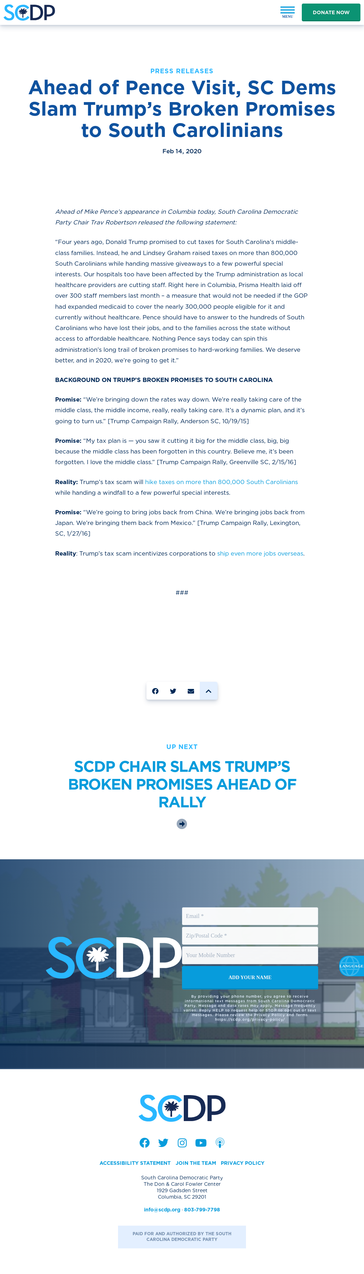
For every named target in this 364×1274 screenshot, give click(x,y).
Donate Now (331, 12)
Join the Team (196, 1163)
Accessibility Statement (135, 1163)
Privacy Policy (242, 1163)
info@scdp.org (162, 1209)
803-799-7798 (202, 1209)
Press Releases (182, 71)
